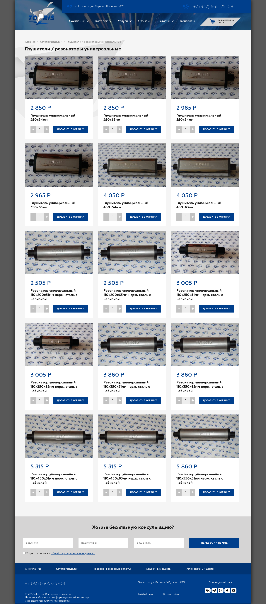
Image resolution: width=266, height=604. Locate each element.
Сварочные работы (158, 569)
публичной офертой (56, 601)
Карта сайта (171, 594)
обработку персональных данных (73, 553)
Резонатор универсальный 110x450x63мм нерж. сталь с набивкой (127, 478)
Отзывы (144, 21)
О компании (76, 21)
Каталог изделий (51, 42)
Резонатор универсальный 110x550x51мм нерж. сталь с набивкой (199, 478)
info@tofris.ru (144, 594)
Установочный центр (200, 569)
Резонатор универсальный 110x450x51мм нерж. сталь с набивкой (53, 478)
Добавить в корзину (70, 129)
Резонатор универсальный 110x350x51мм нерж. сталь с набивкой (126, 387)
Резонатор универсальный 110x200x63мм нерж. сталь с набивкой (127, 295)
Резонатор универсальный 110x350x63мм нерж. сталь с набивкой (199, 387)
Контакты (187, 21)
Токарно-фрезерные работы (112, 569)
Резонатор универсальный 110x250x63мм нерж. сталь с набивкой (53, 387)
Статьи (165, 21)
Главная (30, 42)
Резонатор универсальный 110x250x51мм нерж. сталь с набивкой (199, 295)
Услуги (123, 21)
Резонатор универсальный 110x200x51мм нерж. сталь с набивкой (53, 295)
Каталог (101, 21)
